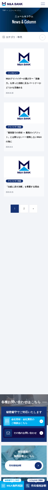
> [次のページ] (33, 208)
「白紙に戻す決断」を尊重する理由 (22, 187)
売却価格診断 (25, 465)
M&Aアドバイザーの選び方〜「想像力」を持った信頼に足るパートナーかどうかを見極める (23, 83)
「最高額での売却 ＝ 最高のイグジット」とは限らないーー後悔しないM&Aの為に (24, 137)
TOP (4, 10)
